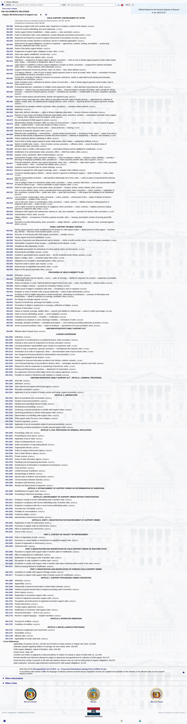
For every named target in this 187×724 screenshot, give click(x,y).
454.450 (10, 102)
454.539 (10, 243)
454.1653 (9, 546)
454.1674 (9, 572)
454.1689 (9, 589)
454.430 (10, 74)
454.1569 (9, 453)
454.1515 (9, 398)
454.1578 (9, 462)
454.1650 (9, 543)
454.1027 (9, 369)
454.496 (10, 145)
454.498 (10, 149)
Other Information (14, 678)
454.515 (10, 187)
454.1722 (9, 624)
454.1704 (9, 604)
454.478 (10, 131)
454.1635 (9, 526)
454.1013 (9, 352)
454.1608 (9, 494)
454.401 (10, 35)
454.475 (10, 124)
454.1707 (9, 607)
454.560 (10, 267)
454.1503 (9, 384)
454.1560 (9, 445)
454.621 (10, 299)
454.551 (10, 255)
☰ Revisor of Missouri (10, 2)
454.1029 (9, 372)
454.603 (10, 279)
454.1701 (9, 601)
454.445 (10, 97)
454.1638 (9, 529)
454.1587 (9, 471)
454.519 (10, 208)
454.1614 (9, 503)
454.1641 (9, 532)
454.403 (10, 41)
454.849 (10, 331)
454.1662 (9, 558)
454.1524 (9, 407)
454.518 (10, 203)
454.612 (10, 289)
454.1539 (9, 421)
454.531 (10, 234)
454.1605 (9, 491)
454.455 (10, 106)
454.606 (10, 283)
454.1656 (9, 552)
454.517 (10, 198)
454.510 (10, 167)
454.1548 (9, 433)
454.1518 (9, 401)
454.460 (10, 109)
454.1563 (9, 448)
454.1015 (9, 354)
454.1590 (9, 474)
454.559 (10, 264)
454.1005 (9, 343)
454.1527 (9, 410)
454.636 (10, 314)
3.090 (43, 672)
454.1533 (9, 415)
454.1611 (9, 500)
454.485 (10, 134)
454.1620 (9, 509)
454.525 (10, 218)
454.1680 (9, 581)
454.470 (10, 116)
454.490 (10, 138)
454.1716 (9, 616)
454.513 (10, 179)
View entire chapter (9, 8)
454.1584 (9, 468)
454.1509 (9, 389)
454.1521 (9, 404)
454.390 (10, 26)
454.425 (10, 70)
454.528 (10, 223)
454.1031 (9, 375)
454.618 (10, 295)
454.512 (10, 174)
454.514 (10, 184)
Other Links (11, 683)
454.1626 (9, 514)
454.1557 (9, 442)
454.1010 (9, 349)
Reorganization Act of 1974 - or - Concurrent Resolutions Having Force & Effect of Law (69, 669)
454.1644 (9, 537)
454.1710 (9, 610)
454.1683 (9, 584)
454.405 (10, 45)
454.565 (10, 270)
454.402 (10, 38)
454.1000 (9, 337)
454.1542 (9, 424)
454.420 (10, 66)
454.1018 (9, 357)
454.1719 (9, 621)
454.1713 (9, 613)
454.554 (10, 258)
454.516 (10, 192)
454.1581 (9, 465)
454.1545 (9, 427)
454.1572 (9, 456)
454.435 (10, 87)
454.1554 (9, 439)
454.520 (10, 212)
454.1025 (9, 366)
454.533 (10, 237)
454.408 (10, 48)
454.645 (10, 323)
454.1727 (9, 633)
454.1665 (9, 561)
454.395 (10, 29)
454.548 (10, 252)
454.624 (10, 302)
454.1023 (9, 363)
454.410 (10, 51)
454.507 (10, 163)
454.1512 (9, 392)
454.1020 (9, 360)
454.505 (10, 159)
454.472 (10, 120)
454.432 (10, 78)
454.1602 (9, 485)
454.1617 (9, 505)
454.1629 (9, 517)
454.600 (10, 275)
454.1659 (9, 555)
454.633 (10, 311)
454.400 (10, 32)
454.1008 (9, 346)
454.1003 (9, 340)
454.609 (10, 286)
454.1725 (9, 630)
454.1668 (9, 563)
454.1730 (9, 639)
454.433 (10, 83)
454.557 (10, 261)
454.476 (10, 128)
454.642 (10, 320)
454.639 (10, 317)
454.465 (10, 112)
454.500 (10, 152)
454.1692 (9, 592)
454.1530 (9, 413)
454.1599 (9, 483)
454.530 (10, 231)
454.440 (10, 92)
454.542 (10, 246)
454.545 (10, 249)
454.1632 (9, 523)
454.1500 (9, 381)
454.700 (10, 326)
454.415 (10, 61)
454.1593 (9, 477)
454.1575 (9, 459)
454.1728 (9, 636)
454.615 (10, 292)
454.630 (10, 308)
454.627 (10, 305)
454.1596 (9, 480)
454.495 (10, 141)
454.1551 (9, 436)
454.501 (10, 155)
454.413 (10, 57)
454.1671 (9, 566)
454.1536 (9, 418)
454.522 (10, 214)
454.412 (10, 54)
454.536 (10, 240)
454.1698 (9, 598)
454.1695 (9, 595)
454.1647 (9, 540)
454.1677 (9, 575)
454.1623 (9, 511)
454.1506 (9, 386)
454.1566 (9, 450)
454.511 (10, 170)
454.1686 (9, 587)
